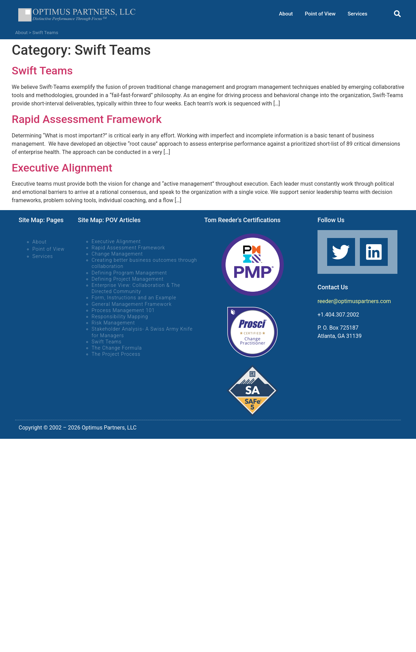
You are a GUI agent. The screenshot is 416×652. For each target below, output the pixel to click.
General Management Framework (132, 304)
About (286, 14)
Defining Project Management (128, 279)
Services (357, 14)
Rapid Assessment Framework (87, 119)
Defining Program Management (129, 273)
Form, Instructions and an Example (134, 297)
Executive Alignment (62, 167)
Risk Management (113, 322)
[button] (397, 14)
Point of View (320, 14)
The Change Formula (117, 348)
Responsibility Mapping (120, 316)
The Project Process (116, 354)
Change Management (117, 254)
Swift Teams (42, 70)
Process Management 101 (123, 310)
